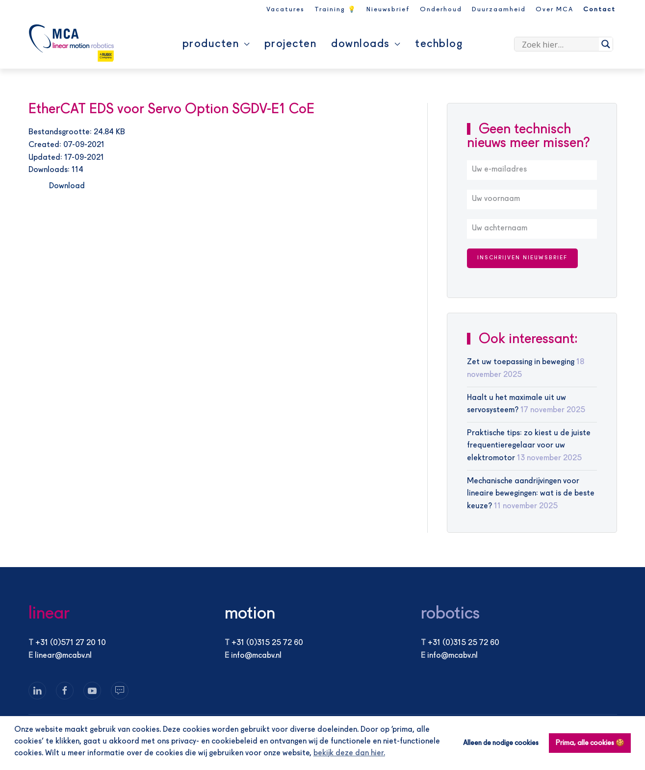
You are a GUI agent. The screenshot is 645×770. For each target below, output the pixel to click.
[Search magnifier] (606, 44)
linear (49, 613)
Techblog (439, 44)
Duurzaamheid (499, 9)
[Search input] (559, 44)
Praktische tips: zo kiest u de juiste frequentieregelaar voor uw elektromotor (529, 445)
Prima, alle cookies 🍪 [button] (590, 743)
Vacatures (285, 9)
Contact (599, 9)
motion (250, 613)
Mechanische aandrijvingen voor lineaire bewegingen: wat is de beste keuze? (530, 493)
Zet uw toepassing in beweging (520, 362)
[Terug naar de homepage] (71, 43)
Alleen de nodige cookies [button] (501, 743)
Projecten (290, 44)
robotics (450, 613)
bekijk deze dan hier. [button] (349, 753)
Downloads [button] (365, 44)
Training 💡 (335, 9)
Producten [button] (216, 44)
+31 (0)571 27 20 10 (70, 643)
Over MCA (554, 9)
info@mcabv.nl (256, 656)
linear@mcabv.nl (63, 656)
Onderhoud (441, 9)
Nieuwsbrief (388, 9)
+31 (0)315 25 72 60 (267, 643)
